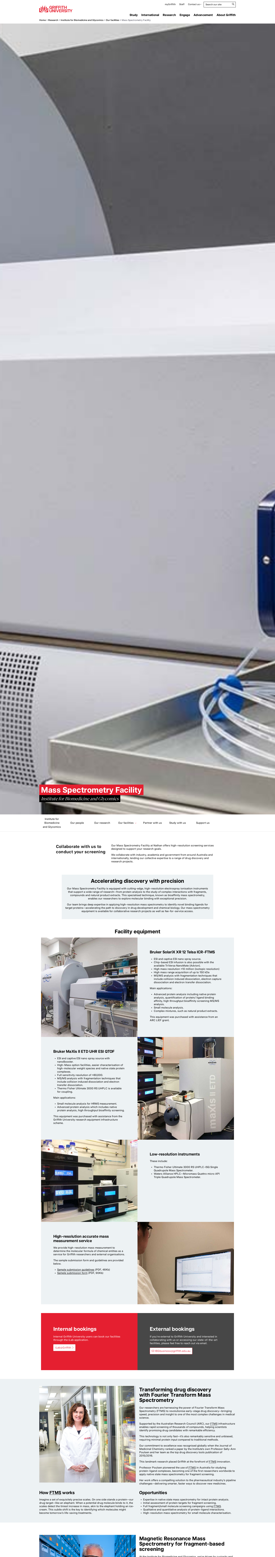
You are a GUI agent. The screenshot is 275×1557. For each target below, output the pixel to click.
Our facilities (112, 20)
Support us (203, 822)
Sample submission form (72, 1273)
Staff (182, 4)
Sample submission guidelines (75, 1269)
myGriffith (170, 4)
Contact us (194, 4)
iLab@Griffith (63, 1347)
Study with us (177, 822)
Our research (102, 822)
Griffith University (55, 8)
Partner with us (152, 822)
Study (134, 15)
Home (42, 20)
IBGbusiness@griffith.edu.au (172, 1351)
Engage (185, 15)
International (150, 15)
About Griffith (226, 15)
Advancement (203, 15)
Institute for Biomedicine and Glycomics (82, 20)
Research (169, 15)
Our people (77, 822)
